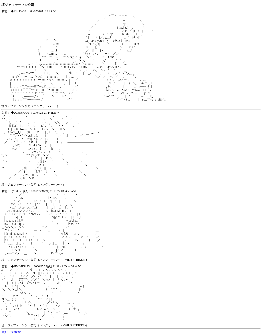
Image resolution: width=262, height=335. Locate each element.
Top (3, 331)
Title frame (14, 331)
